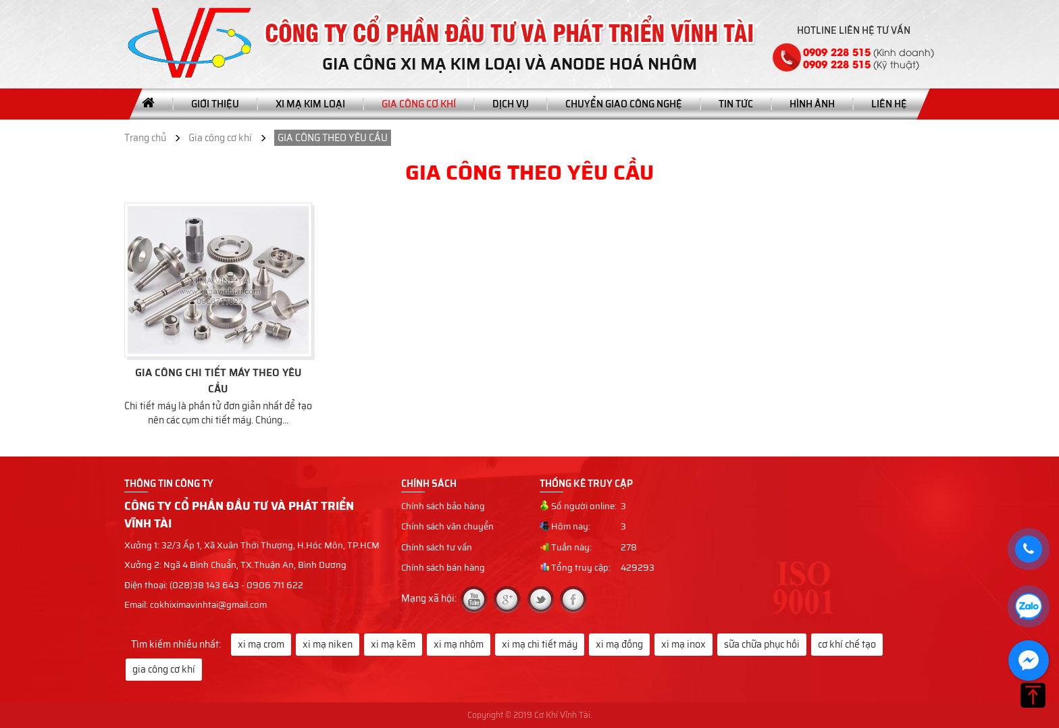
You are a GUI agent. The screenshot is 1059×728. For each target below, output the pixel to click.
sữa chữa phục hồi (762, 644)
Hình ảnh (812, 104)
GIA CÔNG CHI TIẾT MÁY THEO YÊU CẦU (218, 381)
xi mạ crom (261, 644)
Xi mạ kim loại (310, 104)
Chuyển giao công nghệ (623, 104)
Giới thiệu (215, 104)
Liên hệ (889, 104)
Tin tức (736, 104)
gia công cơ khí (163, 669)
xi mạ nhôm (459, 644)
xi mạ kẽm (393, 644)
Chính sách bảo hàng (443, 506)
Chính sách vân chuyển (447, 527)
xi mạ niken (328, 644)
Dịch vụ (510, 104)
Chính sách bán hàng (443, 568)
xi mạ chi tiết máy (539, 644)
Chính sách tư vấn (436, 547)
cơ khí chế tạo (847, 644)
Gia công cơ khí (419, 104)
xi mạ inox (683, 644)
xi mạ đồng (619, 644)
